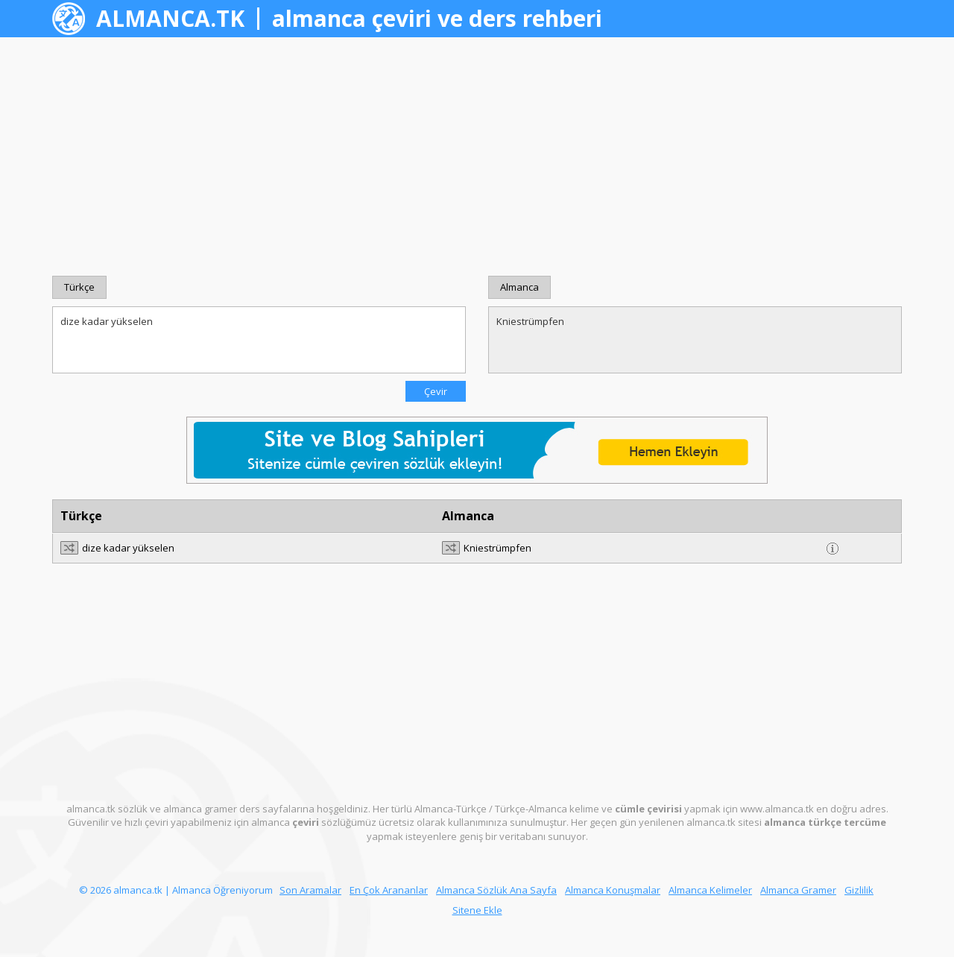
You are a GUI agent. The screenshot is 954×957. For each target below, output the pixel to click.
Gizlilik (859, 890)
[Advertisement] (477, 156)
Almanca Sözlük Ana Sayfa (496, 890)
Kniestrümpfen (695, 339)
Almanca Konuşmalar (612, 890)
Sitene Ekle (477, 910)
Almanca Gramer (798, 890)
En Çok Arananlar (389, 890)
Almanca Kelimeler (710, 890)
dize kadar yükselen (259, 339)
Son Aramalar (310, 890)
